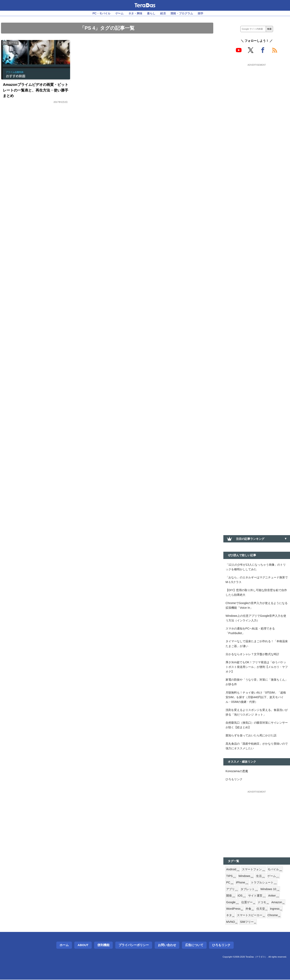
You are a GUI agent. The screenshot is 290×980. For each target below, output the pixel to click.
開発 (230, 896)
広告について (194, 945)
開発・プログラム (182, 13)
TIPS (231, 876)
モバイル (275, 870)
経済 (163, 13)
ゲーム (119, 13)
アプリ (232, 889)
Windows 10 (269, 889)
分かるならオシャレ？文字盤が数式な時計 (252, 654)
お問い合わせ (167, 945)
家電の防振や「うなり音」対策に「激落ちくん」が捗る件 (257, 682)
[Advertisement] (256, 92)
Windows (246, 876)
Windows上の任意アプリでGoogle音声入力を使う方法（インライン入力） (256, 618)
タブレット (249, 889)
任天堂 (261, 909)
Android (232, 870)
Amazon (278, 902)
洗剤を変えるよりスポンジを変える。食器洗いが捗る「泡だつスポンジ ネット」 (257, 712)
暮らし (151, 13)
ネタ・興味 (135, 13)
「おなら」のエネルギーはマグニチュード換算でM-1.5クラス (257, 580)
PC (229, 883)
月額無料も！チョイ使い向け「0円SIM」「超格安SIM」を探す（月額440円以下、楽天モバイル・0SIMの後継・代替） (256, 697)
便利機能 (103, 945)
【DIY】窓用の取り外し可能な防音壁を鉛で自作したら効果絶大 (256, 592)
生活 (260, 876)
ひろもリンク (234, 779)
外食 (250, 909)
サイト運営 (257, 896)
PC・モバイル (101, 13)
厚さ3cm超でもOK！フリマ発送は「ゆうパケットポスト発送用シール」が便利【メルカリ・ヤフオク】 (257, 667)
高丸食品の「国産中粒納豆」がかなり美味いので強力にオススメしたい (257, 746)
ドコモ (263, 902)
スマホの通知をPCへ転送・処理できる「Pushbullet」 (250, 631)
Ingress (276, 909)
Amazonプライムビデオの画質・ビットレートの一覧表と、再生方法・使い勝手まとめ (35, 90)
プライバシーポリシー (134, 945)
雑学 (200, 13)
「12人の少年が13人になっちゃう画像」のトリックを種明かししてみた (256, 567)
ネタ (230, 916)
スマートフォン (253, 870)
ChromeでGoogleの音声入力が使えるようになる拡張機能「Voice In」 (257, 605)
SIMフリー (248, 922)
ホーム (64, 945)
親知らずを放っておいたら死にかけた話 (251, 735)
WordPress (234, 909)
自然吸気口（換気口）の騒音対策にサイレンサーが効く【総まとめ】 (257, 725)
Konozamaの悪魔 (237, 771)
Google (232, 902)
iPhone (242, 883)
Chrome (274, 916)
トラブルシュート (264, 883)
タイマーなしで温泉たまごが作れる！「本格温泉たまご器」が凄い (257, 644)
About (83, 945)
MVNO (231, 922)
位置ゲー (248, 902)
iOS (242, 896)
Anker (273, 896)
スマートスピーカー (251, 916)
